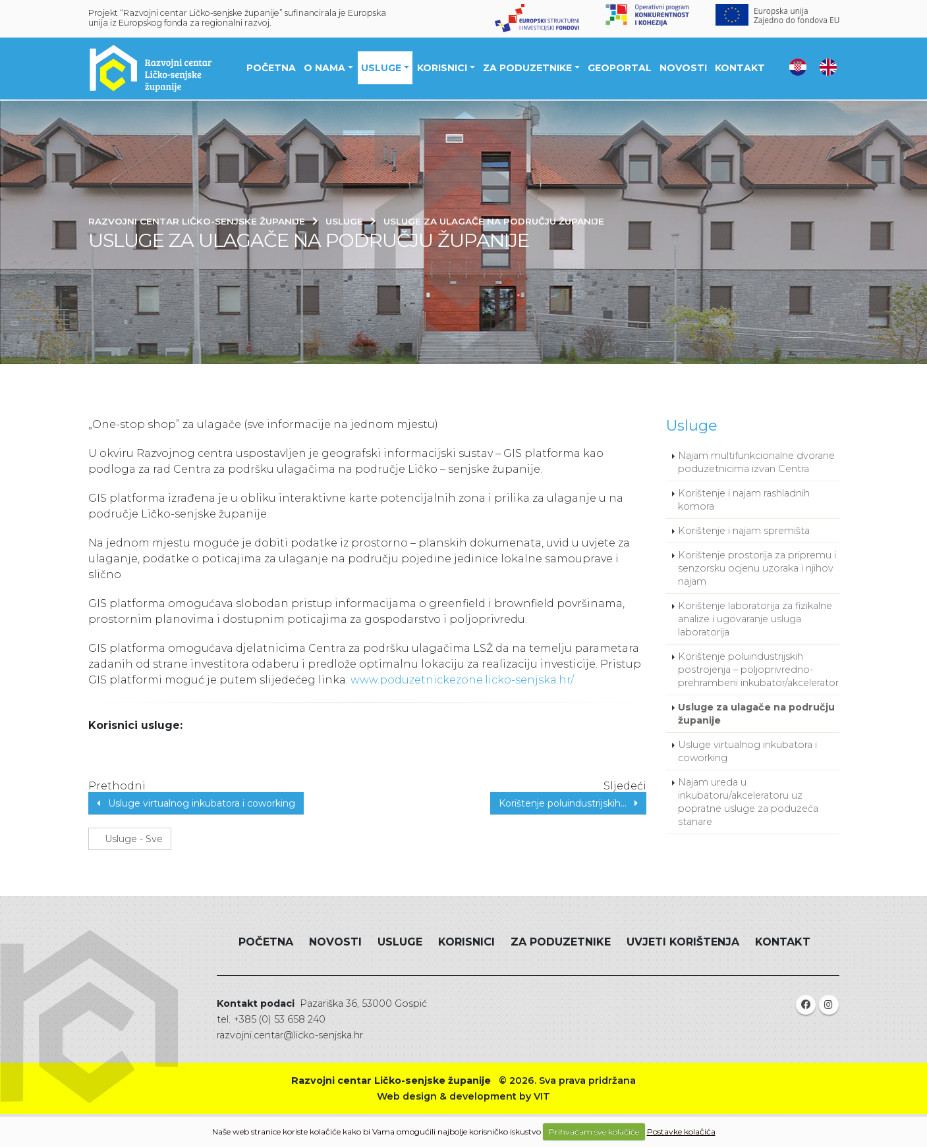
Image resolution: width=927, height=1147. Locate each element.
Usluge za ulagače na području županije (756, 713)
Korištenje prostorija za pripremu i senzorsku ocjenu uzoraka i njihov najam (757, 568)
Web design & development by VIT (463, 1096)
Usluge (382, 68)
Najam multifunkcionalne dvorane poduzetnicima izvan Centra (756, 462)
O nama (326, 68)
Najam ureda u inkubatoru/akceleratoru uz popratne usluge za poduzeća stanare (748, 802)
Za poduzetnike (528, 68)
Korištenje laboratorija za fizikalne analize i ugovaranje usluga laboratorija (755, 619)
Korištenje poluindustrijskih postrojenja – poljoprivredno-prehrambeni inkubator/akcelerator (758, 670)
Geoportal (621, 68)
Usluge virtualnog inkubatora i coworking (196, 803)
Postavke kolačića (681, 1131)
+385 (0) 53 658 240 (279, 1019)
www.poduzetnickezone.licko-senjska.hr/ (462, 680)
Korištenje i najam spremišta (744, 531)
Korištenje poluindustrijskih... (568, 803)
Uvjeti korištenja (683, 942)
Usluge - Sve (130, 839)
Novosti (684, 68)
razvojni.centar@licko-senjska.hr (290, 1035)
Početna (272, 68)
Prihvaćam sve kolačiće (594, 1131)
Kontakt (741, 68)
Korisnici (443, 68)
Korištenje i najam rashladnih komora (744, 499)
